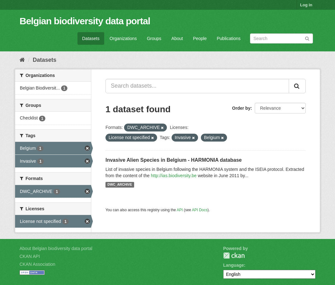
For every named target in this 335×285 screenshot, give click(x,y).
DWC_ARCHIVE (119, 185)
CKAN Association (37, 264)
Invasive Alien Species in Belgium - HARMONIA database (173, 160)
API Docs (200, 210)
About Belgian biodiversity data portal (56, 248)
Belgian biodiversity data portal (85, 21)
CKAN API (30, 256)
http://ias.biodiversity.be (173, 175)
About (177, 38)
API (180, 210)
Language (233, 265)
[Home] (22, 60)
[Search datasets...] (197, 86)
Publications (229, 38)
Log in (306, 5)
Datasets (90, 38)
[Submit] (307, 38)
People (200, 38)
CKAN (234, 255)
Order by (241, 108)
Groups (154, 38)
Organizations (123, 38)
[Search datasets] (281, 38)
